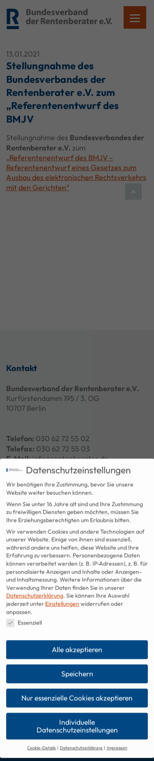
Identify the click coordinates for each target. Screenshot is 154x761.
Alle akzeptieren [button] (77, 644)
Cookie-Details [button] (41, 742)
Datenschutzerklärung (34, 590)
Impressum (117, 742)
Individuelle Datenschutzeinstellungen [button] (77, 720)
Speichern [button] (77, 668)
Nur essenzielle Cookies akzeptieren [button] (77, 692)
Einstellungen (62, 598)
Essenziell (24, 617)
